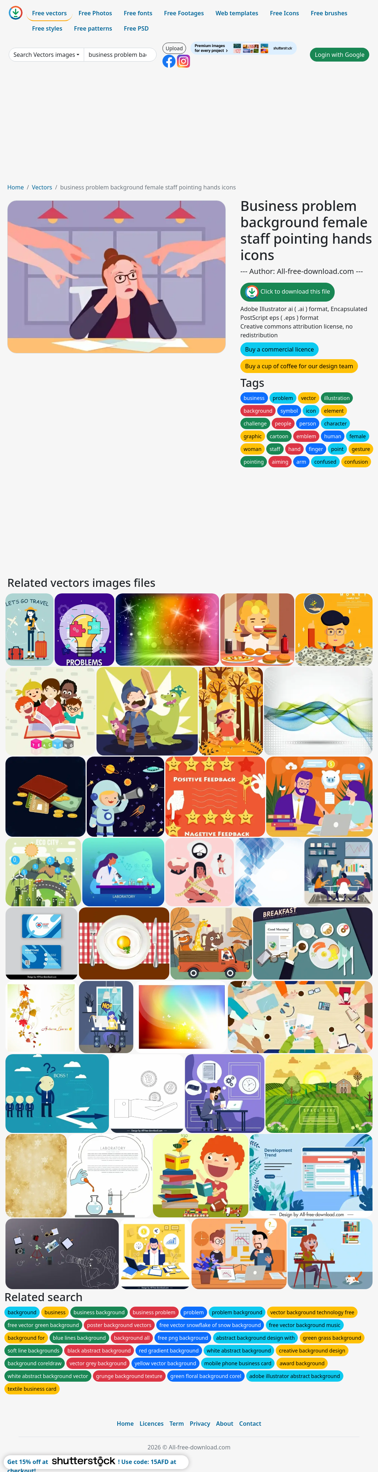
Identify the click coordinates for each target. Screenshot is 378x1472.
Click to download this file (287, 292)
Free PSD (136, 28)
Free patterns (93, 28)
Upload (174, 48)
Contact (250, 1424)
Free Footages (184, 13)
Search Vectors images (44, 55)
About (224, 1424)
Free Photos (95, 13)
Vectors (42, 187)
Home (15, 187)
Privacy (200, 1424)
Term (176, 1424)
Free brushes (329, 13)
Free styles (47, 28)
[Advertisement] (189, 128)
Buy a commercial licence (279, 349)
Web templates (237, 13)
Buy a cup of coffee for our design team (299, 366)
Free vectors (49, 13)
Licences (151, 1424)
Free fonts (138, 13)
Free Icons (284, 13)
